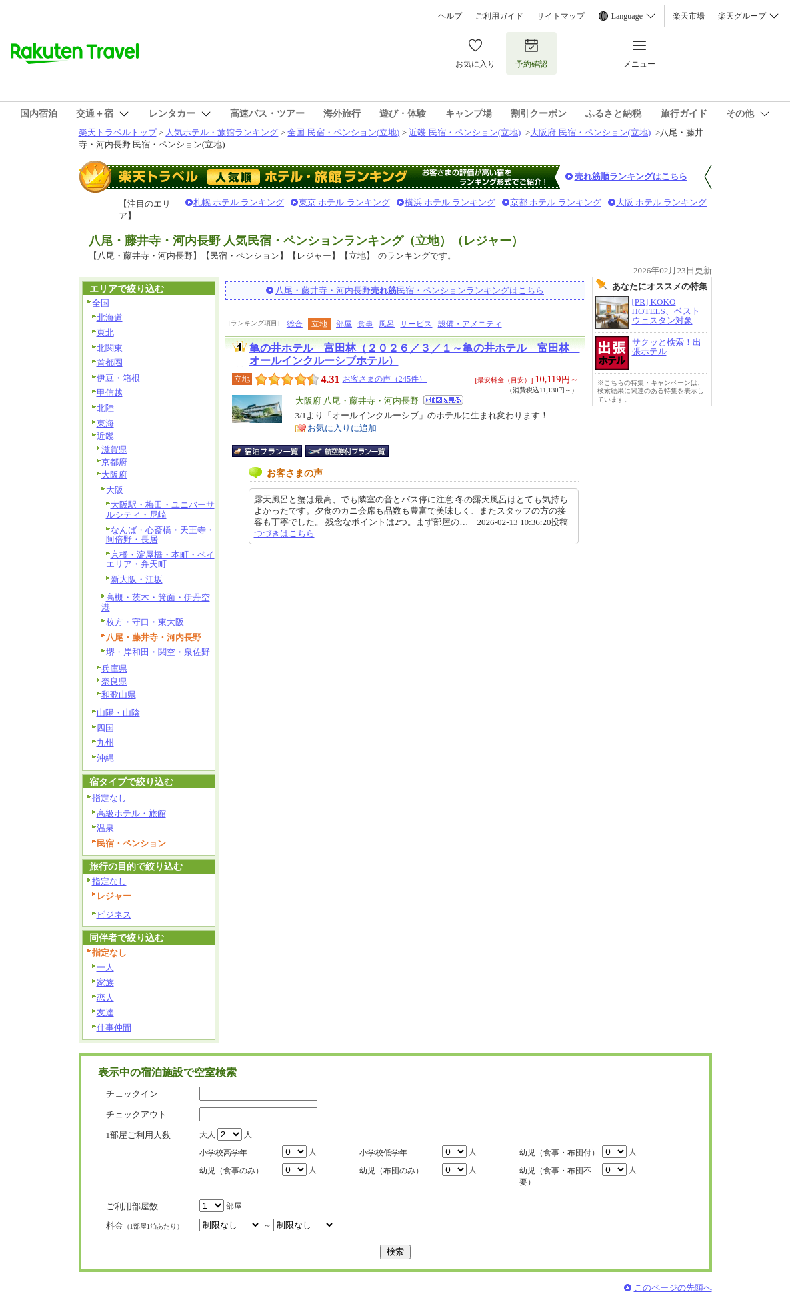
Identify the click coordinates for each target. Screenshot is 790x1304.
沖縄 (105, 758)
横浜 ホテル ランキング (450, 202)
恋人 (105, 998)
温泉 (105, 828)
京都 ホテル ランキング (555, 202)
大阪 (114, 490)
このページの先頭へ (673, 1288)
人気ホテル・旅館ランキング (221, 132)
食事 (365, 323)
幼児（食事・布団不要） (555, 1176)
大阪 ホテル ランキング (661, 202)
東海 (105, 423)
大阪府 (114, 475)
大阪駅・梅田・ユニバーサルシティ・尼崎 (160, 510)
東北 (105, 333)
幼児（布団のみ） (391, 1170)
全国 (100, 303)
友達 (105, 1012)
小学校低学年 (383, 1152)
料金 (144, 1226)
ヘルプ (450, 16)
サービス (416, 323)
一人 (105, 967)
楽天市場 (689, 16)
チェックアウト (136, 1114)
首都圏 (110, 363)
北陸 (105, 408)
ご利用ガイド (499, 16)
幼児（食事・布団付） (559, 1152)
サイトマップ (561, 16)
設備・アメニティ (470, 323)
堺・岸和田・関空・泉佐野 (158, 652)
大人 (207, 1134)
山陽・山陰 (118, 713)
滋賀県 (114, 449)
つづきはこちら (284, 533)
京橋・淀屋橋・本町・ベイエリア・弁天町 (160, 560)
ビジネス (114, 915)
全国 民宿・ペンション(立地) (343, 132)
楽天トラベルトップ (118, 132)
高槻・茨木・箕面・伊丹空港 (155, 602)
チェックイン (132, 1094)
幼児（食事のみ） (231, 1170)
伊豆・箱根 (118, 378)
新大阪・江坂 (137, 579)
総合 (295, 323)
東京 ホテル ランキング (344, 202)
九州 (105, 743)
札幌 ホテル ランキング (239, 202)
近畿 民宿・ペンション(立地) (465, 132)
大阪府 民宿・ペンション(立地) (590, 132)
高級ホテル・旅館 (131, 813)
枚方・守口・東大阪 (145, 622)
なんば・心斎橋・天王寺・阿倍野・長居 (160, 535)
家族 (105, 982)
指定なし (109, 798)
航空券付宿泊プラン (347, 451)
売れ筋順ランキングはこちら (631, 176)
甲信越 (110, 393)
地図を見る (443, 400)
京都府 (114, 462)
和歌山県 (118, 695)
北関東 (110, 348)
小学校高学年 (223, 1152)
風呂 (387, 323)
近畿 (105, 436)
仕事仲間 (114, 1028)
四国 (105, 728)
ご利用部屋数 (132, 1206)
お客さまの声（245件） (385, 379)
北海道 (110, 318)
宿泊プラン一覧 (273, 451)
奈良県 (114, 681)
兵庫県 (114, 669)
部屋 (344, 323)
